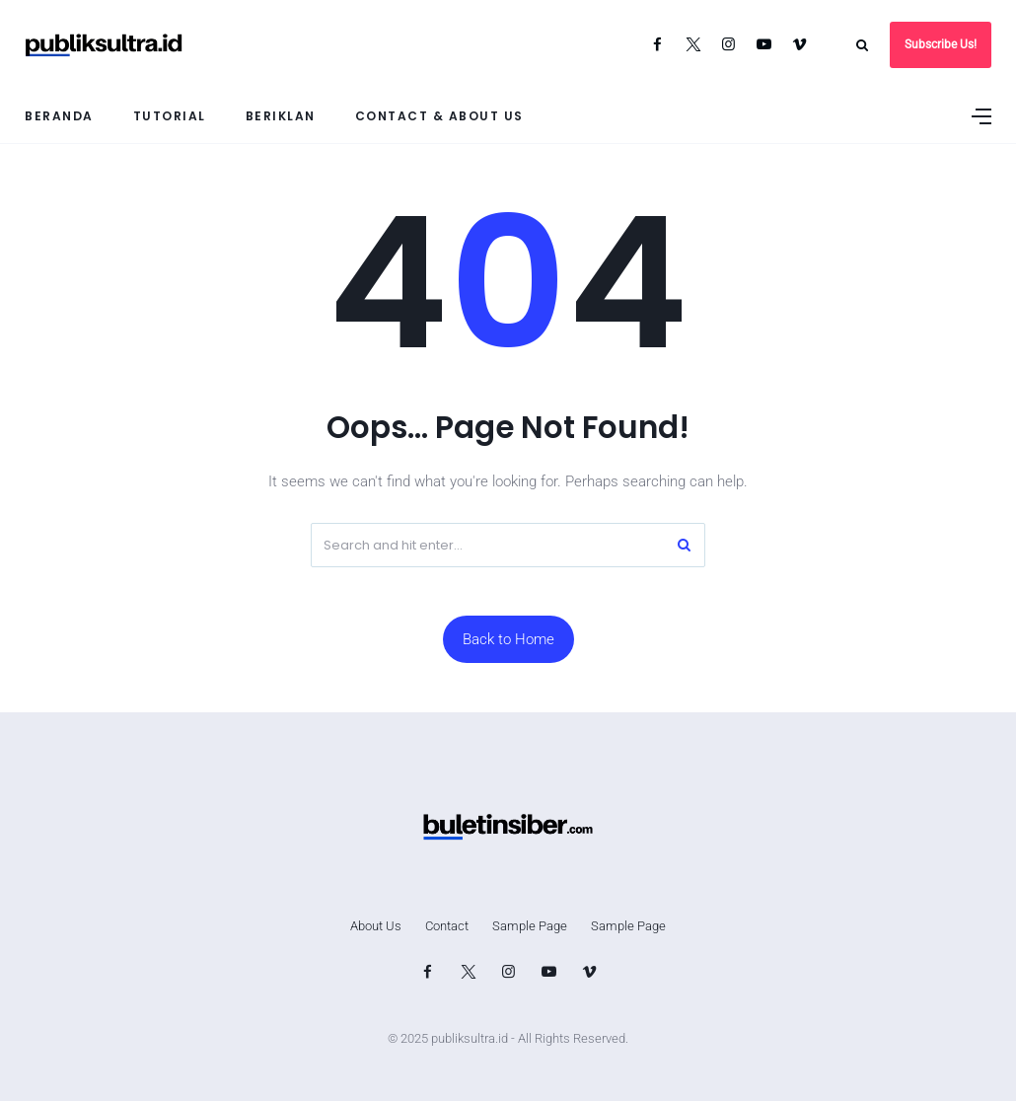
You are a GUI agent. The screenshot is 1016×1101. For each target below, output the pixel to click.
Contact (447, 925)
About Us (375, 925)
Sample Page (529, 925)
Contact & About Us (439, 116)
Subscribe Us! (941, 44)
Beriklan (281, 116)
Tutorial (169, 116)
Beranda (59, 116)
